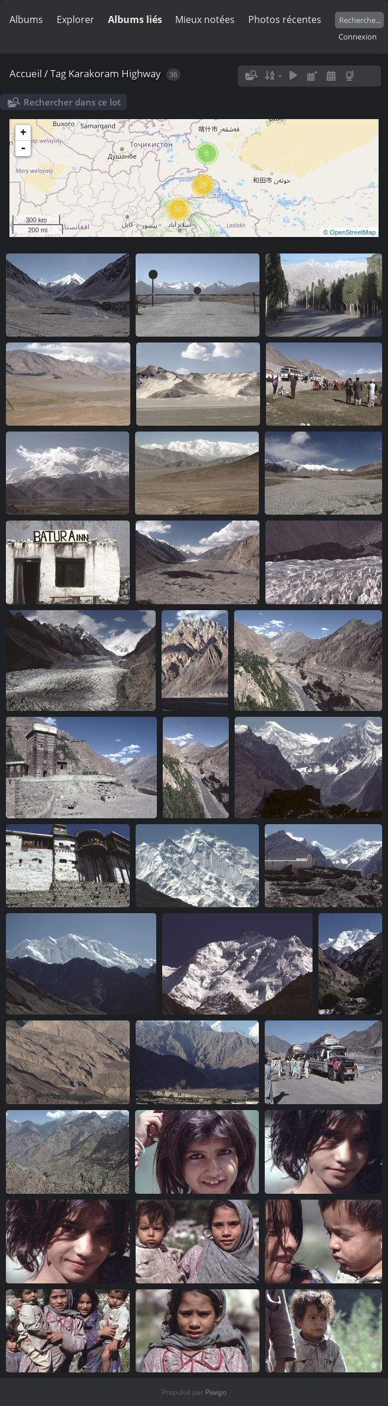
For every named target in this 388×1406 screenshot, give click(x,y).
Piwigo (215, 1392)
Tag (58, 73)
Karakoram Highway (114, 73)
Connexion (357, 36)
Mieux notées (205, 19)
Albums (26, 19)
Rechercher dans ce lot (72, 102)
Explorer (75, 19)
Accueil (25, 73)
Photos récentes (284, 19)
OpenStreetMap (353, 232)
